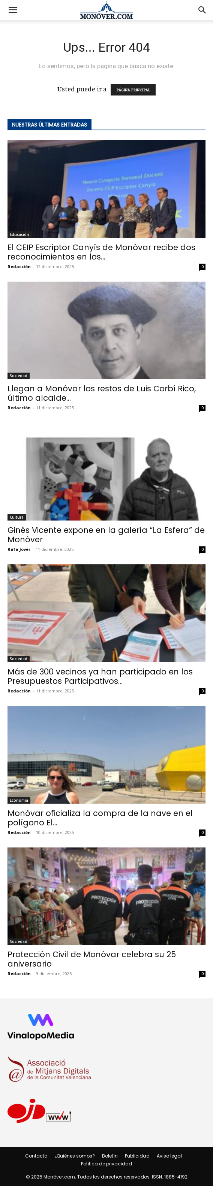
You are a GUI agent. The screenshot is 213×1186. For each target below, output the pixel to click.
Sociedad (18, 375)
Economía (19, 800)
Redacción (19, 266)
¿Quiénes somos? (74, 1156)
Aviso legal (169, 1156)
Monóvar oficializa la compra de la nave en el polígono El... (100, 818)
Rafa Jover (19, 549)
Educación (19, 234)
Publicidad (137, 1156)
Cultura (17, 517)
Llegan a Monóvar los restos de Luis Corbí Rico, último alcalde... (102, 393)
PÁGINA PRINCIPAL (133, 89)
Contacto (36, 1156)
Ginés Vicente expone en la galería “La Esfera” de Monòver (106, 535)
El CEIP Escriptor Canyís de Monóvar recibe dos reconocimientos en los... (101, 252)
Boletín (110, 1156)
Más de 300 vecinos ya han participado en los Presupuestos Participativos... (100, 676)
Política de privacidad (106, 1164)
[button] (13, 10)
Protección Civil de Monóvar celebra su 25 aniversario (92, 959)
